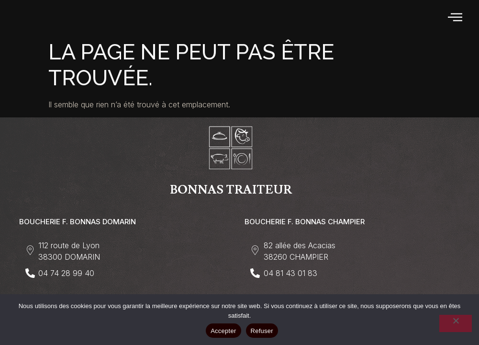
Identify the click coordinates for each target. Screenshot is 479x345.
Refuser (262, 330)
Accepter (223, 330)
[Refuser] (455, 323)
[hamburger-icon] (456, 18)
